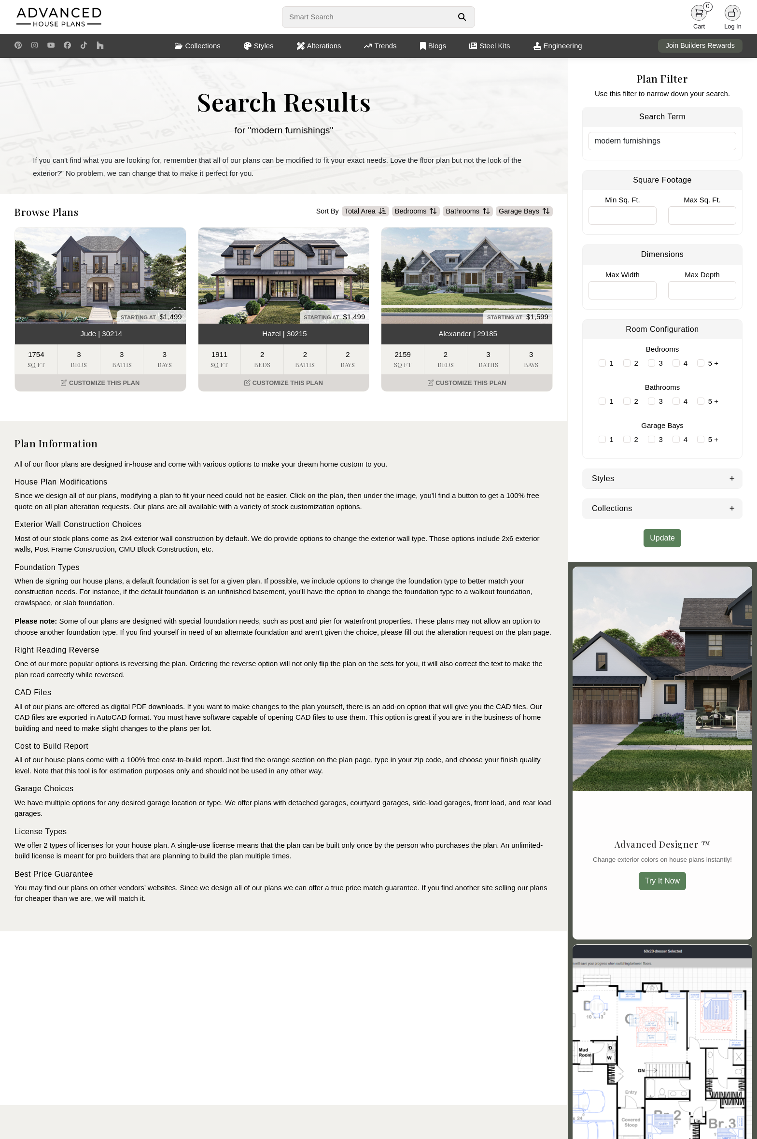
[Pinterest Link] (18, 46)
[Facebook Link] (67, 46)
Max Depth (702, 275)
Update (662, 538)
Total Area (365, 211)
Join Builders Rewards (700, 45)
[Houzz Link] (100, 46)
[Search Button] (462, 17)
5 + (713, 363)
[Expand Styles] (732, 477)
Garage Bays (524, 211)
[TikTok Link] (83, 46)
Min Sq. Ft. (622, 200)
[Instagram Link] (34, 46)
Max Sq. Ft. (702, 200)
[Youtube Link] (51, 46)
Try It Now (662, 881)
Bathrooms (468, 211)
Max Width (622, 275)
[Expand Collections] (732, 507)
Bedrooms (416, 211)
